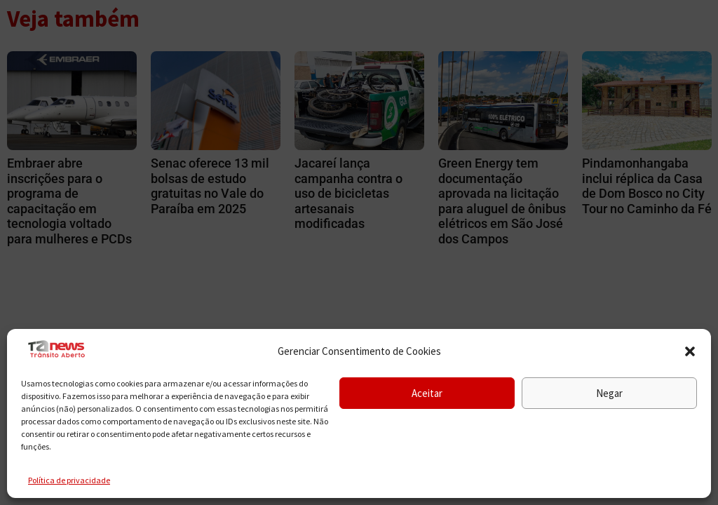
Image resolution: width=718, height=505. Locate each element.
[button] (690, 351)
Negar (609, 393)
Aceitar (427, 393)
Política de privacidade (69, 480)
